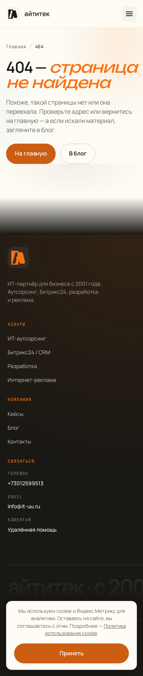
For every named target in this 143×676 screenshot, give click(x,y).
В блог (78, 153)
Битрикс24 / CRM (29, 352)
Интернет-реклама (32, 379)
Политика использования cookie (85, 629)
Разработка (22, 366)
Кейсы (15, 413)
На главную (31, 153)
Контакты (19, 441)
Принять (71, 653)
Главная (16, 47)
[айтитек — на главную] (28, 14)
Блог (13, 427)
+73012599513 (25, 483)
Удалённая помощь (32, 529)
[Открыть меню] (129, 13)
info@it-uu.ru (24, 506)
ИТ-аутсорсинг (27, 338)
